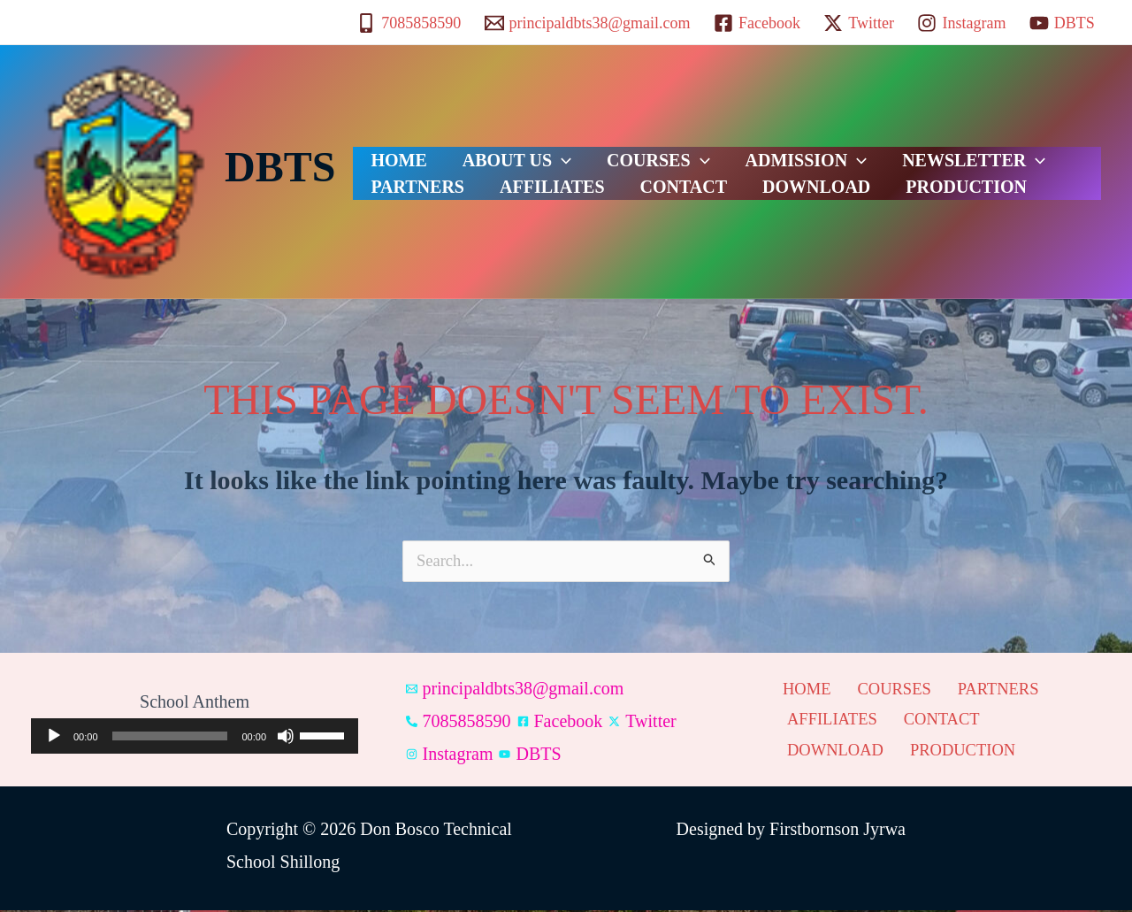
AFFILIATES (414, 193)
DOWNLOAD (643, 193)
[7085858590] (408, 23)
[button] (535, 149)
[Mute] (285, 738)
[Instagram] (961, 23)
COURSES (613, 149)
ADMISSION (745, 149)
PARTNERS (1030, 149)
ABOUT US (490, 149)
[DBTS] (1062, 23)
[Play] (54, 738)
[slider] (170, 737)
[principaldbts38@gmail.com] (587, 23)
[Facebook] (757, 23)
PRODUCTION (776, 193)
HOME (389, 149)
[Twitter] (858, 23)
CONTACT (528, 193)
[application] (194, 737)
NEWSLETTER (894, 149)
